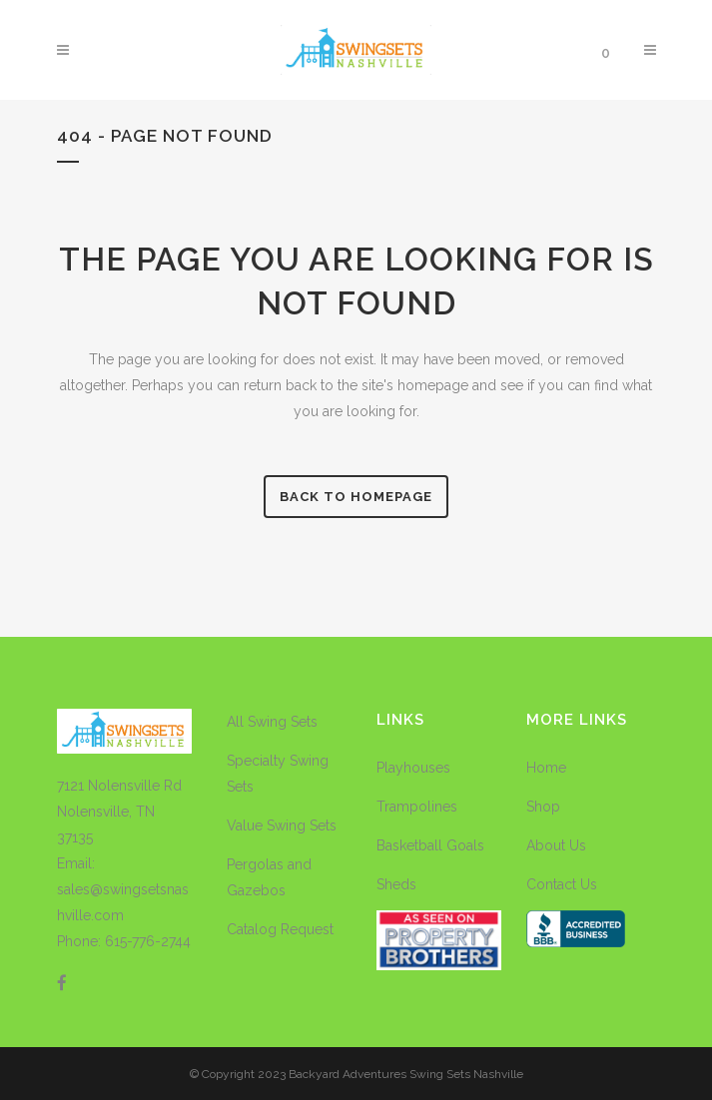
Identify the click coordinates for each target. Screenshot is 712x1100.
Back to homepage (356, 496)
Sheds (396, 884)
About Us (556, 845)
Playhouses (413, 768)
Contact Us (561, 884)
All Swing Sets (272, 722)
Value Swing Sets (282, 825)
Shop (543, 807)
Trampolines (416, 807)
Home (546, 768)
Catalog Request (280, 929)
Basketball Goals (430, 845)
